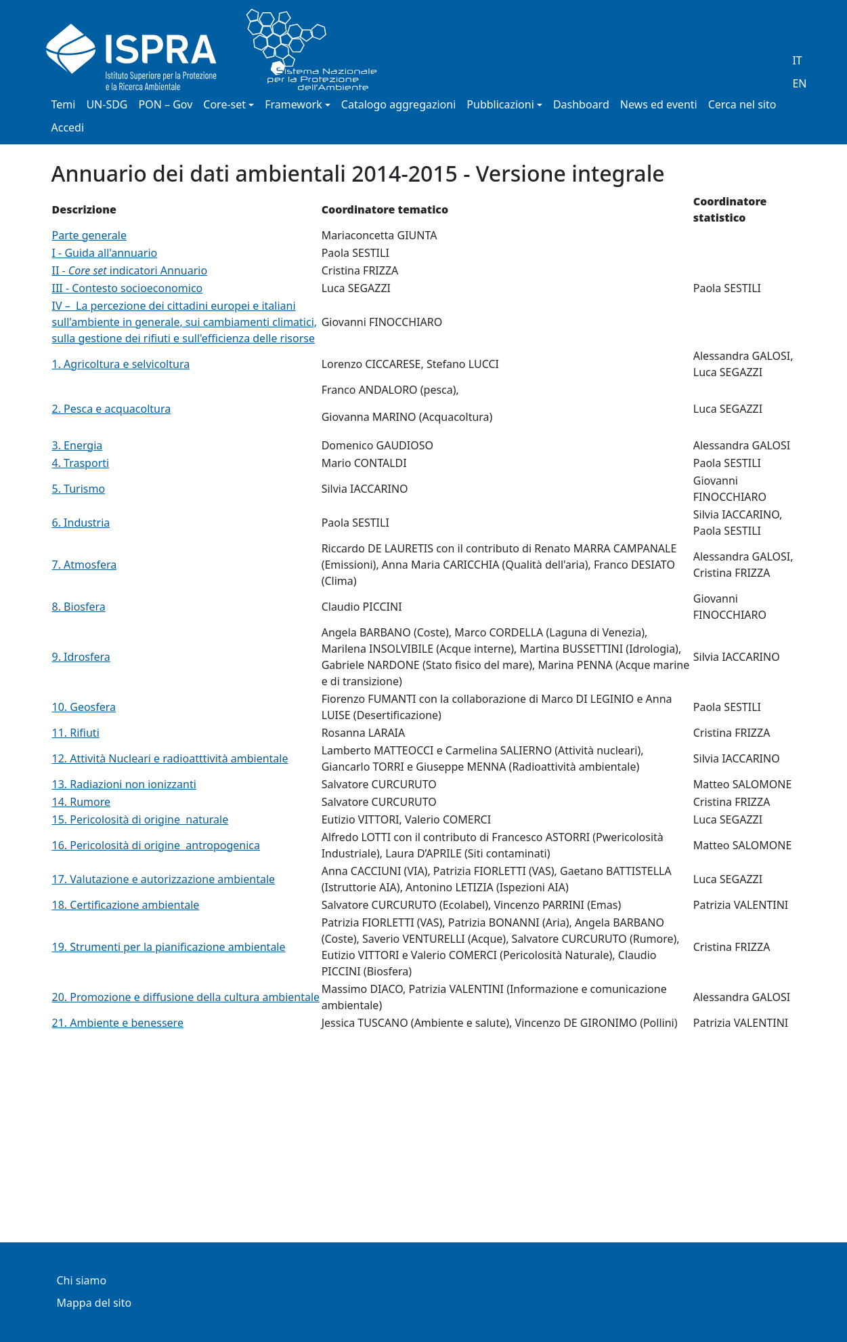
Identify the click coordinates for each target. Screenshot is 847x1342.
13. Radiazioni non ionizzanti (124, 784)
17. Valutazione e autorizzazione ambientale (164, 879)
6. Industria (81, 522)
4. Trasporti (81, 462)
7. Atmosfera (84, 564)
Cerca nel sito (742, 104)
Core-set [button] (224, 104)
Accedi (68, 127)
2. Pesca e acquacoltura (111, 408)
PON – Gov (166, 104)
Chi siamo (82, 1280)
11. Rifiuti (76, 732)
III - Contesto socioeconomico (127, 288)
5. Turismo (79, 488)
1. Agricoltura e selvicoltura (121, 364)
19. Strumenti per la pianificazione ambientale (169, 946)
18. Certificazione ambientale (126, 904)
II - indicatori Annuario (130, 270)
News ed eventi (658, 104)
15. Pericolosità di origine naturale (140, 819)
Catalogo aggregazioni (398, 104)
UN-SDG (106, 104)
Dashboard (581, 104)
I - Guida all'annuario (105, 252)
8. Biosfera (79, 606)
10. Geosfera (84, 706)
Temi (63, 104)
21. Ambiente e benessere (117, 1022)
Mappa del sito (94, 1302)
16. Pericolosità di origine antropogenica (156, 845)
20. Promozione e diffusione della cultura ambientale (186, 997)
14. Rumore (81, 801)
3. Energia (77, 445)
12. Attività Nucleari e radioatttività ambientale (170, 758)
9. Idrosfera (81, 656)
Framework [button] (293, 104)
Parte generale (89, 235)
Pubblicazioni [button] (500, 104)
